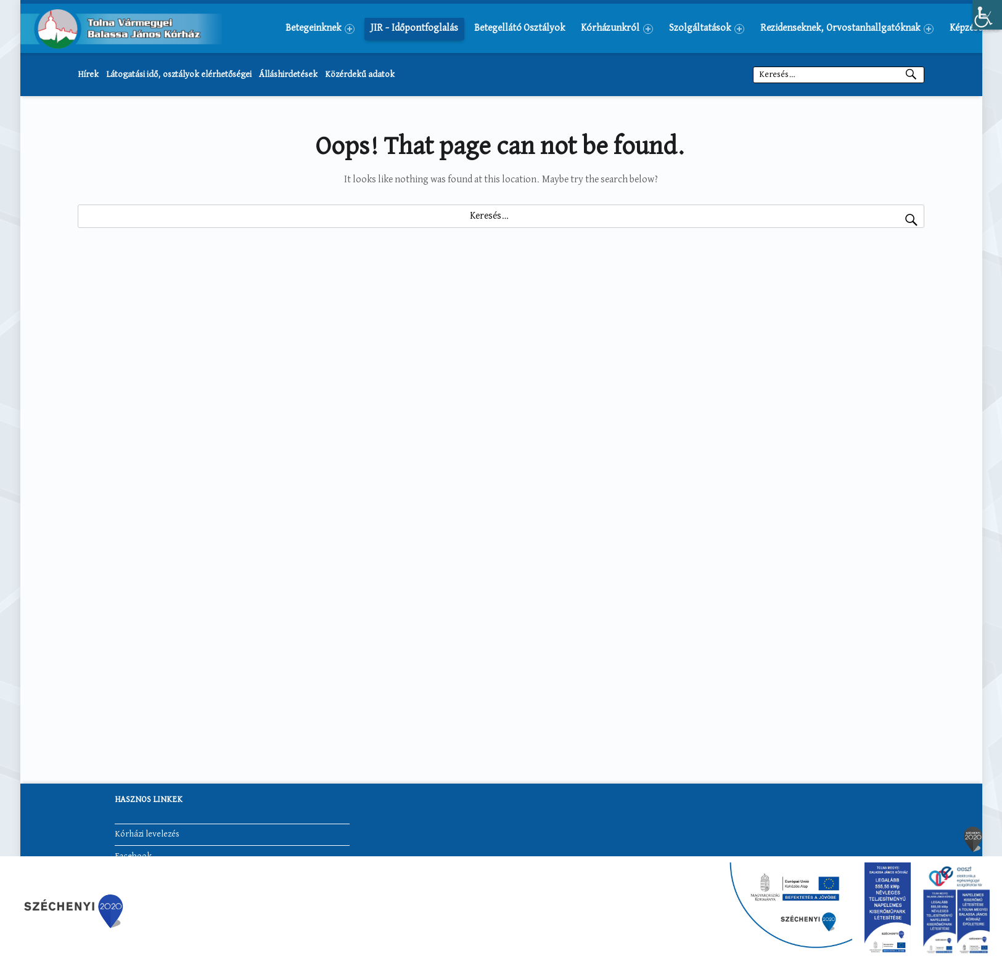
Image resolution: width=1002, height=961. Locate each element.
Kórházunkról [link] (617, 28)
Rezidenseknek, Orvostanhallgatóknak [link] (847, 28)
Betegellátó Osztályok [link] (519, 28)
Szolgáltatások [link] (706, 28)
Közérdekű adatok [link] (360, 74)
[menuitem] (320, 28)
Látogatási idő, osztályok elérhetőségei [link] (179, 74)
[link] (987, 15)
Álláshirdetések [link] (288, 74)
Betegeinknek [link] (320, 28)
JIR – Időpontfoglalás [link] (414, 28)
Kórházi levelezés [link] (147, 834)
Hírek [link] (88, 74)
